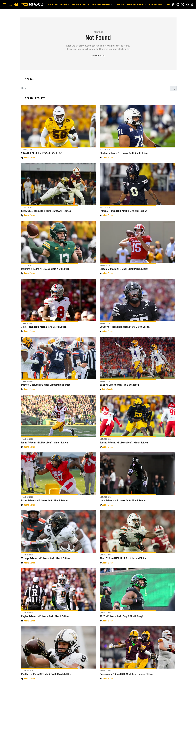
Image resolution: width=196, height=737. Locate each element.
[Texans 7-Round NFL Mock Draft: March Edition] (137, 423)
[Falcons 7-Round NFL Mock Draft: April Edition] (137, 191)
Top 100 (120, 4)
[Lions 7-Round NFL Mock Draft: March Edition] (137, 480)
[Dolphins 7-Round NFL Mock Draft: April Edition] (58, 249)
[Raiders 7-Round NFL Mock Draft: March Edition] (137, 249)
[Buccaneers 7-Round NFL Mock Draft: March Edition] (137, 654)
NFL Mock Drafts (80, 4)
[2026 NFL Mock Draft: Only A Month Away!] (137, 596)
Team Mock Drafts (136, 4)
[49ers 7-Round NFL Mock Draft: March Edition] (137, 538)
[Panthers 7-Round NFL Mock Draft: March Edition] (58, 654)
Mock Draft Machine (58, 4)
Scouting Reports (102, 4)
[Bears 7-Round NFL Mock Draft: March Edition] (58, 480)
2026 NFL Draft (156, 4)
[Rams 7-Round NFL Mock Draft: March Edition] (58, 423)
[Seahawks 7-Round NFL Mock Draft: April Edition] (58, 191)
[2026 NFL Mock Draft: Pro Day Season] (137, 365)
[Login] (16, 4)
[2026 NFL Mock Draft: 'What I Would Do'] (58, 133)
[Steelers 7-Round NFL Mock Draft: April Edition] (137, 133)
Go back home (98, 55)
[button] (4, 5)
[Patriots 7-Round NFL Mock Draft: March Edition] (58, 365)
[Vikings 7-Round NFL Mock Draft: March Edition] (58, 538)
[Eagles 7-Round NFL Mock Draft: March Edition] (58, 596)
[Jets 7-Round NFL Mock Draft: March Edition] (58, 307)
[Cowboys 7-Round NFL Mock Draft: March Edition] (137, 307)
